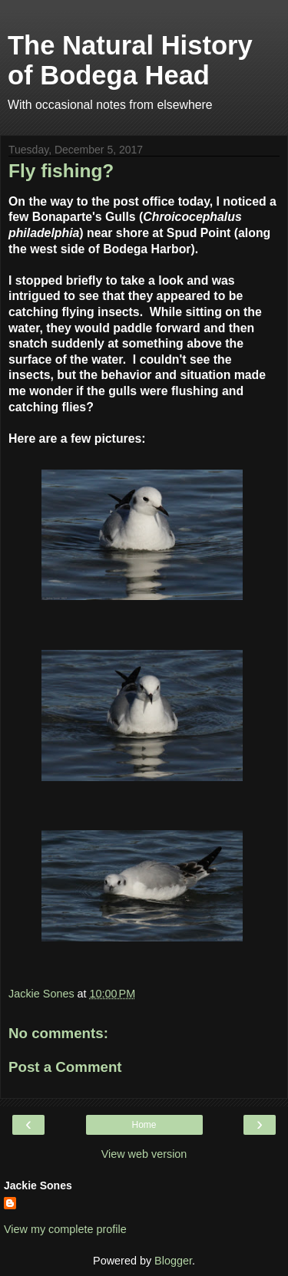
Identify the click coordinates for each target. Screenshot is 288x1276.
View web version (144, 1154)
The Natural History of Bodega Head (130, 60)
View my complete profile (65, 1229)
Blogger (173, 1261)
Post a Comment (65, 1067)
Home (143, 1124)
